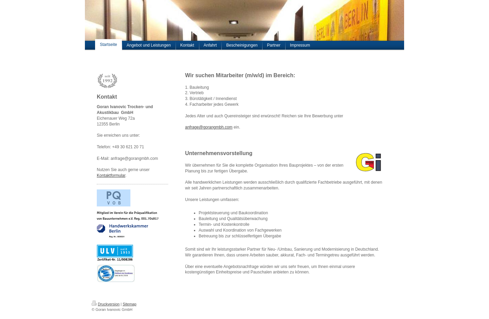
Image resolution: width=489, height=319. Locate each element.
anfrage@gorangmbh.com (209, 127)
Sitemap (129, 304)
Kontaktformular (111, 175)
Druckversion (106, 304)
